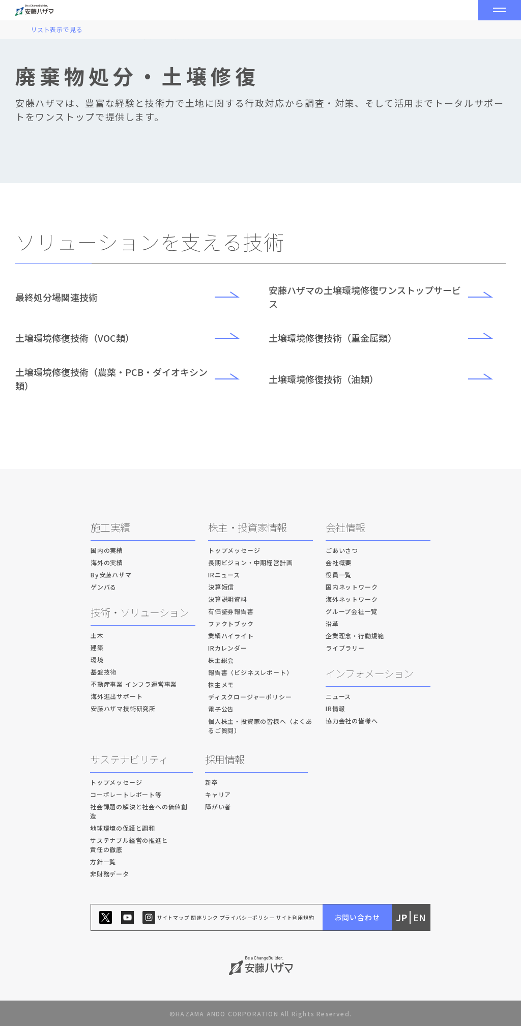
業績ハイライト (231, 635)
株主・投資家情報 (247, 527)
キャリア (218, 794)
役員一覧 (339, 574)
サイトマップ (173, 917)
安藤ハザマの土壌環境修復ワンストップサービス (387, 296)
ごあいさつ (342, 550)
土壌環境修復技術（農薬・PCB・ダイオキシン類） (133, 378)
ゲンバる (104, 586)
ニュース (338, 696)
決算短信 (221, 586)
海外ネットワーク (352, 599)
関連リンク (204, 917)
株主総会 (221, 660)
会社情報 (345, 527)
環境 (97, 659)
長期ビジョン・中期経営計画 (250, 562)
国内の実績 (107, 550)
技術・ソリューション (140, 612)
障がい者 (218, 806)
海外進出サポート (116, 696)
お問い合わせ (357, 917)
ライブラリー (345, 647)
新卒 (211, 782)
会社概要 (339, 562)
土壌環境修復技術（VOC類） (133, 337)
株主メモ (221, 684)
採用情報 (224, 759)
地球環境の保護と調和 (122, 828)
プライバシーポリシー (247, 917)
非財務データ (109, 873)
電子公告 (221, 709)
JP (401, 917)
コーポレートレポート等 (126, 794)
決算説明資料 (227, 599)
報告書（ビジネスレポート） (250, 672)
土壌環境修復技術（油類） (387, 379)
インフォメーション (370, 673)
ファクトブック (231, 623)
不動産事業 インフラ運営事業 (134, 684)
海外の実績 (107, 562)
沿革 (332, 623)
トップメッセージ (234, 550)
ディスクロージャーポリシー (250, 696)
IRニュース (224, 574)
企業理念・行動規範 (355, 635)
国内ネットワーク (352, 586)
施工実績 (110, 527)
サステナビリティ (129, 759)
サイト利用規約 (295, 917)
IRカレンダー (227, 647)
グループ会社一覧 (351, 611)
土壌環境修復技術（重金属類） (387, 337)
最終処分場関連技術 (133, 297)
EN (419, 917)
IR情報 (335, 708)
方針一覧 (103, 861)
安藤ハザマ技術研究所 (123, 708)
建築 (97, 647)
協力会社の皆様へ (352, 720)
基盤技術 (104, 671)
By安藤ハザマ (111, 574)
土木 (97, 635)
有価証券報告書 (231, 611)
